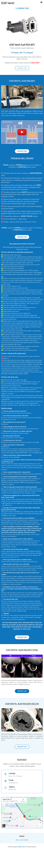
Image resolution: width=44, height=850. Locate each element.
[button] (4, 97)
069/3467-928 (22, 8)
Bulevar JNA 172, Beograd (22, 53)
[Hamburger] (41, 2)
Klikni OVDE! (35, 63)
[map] (22, 774)
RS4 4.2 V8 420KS (22, 840)
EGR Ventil (7, 3)
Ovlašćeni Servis (21, 846)
